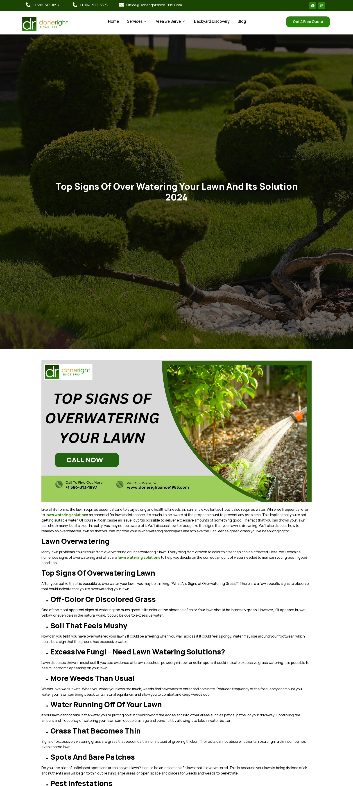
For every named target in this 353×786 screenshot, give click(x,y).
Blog (242, 21)
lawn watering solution (66, 514)
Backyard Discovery (212, 21)
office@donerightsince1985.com (154, 4)
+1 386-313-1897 (46, 4)
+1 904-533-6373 (94, 4)
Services (136, 21)
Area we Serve (170, 21)
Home (113, 21)
